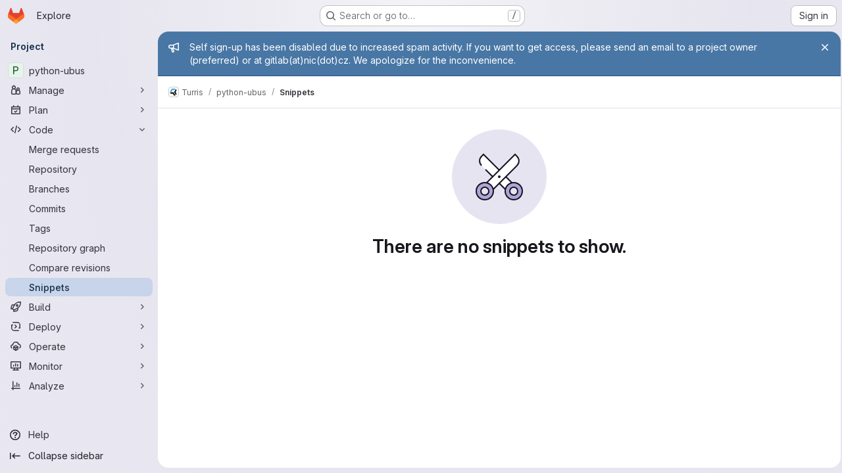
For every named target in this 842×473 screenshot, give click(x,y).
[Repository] (79, 169)
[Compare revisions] (79, 267)
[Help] (79, 435)
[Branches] (79, 188)
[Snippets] (79, 287)
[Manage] (79, 90)
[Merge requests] (79, 149)
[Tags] (79, 228)
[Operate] (79, 346)
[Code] (79, 129)
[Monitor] (79, 366)
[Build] (79, 307)
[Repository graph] (79, 247)
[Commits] (79, 208)
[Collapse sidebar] (79, 456)
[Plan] (79, 110)
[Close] (821, 47)
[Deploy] (79, 326)
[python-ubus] (79, 70)
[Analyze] (79, 385)
